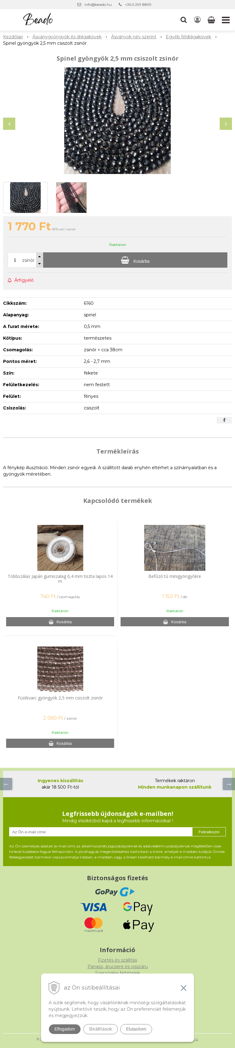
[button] (183, 20)
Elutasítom (136, 1029)
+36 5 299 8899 (138, 4)
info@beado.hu (98, 4)
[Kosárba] (135, 260)
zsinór (28, 260)
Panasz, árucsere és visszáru (118, 966)
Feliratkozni (209, 832)
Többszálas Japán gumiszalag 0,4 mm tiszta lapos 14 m (60, 578)
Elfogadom (64, 1029)
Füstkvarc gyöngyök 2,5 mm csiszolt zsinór (60, 698)
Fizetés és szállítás (117, 960)
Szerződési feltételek (117, 973)
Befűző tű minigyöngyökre (174, 576)
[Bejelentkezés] (197, 20)
